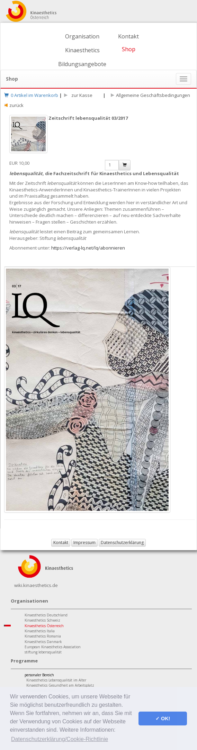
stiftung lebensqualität (43, 652)
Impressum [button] (84, 542)
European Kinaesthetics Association (53, 646)
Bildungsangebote (82, 64)
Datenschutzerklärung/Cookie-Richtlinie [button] (59, 739)
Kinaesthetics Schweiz (42, 620)
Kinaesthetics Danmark (43, 641)
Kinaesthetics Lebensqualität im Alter (56, 680)
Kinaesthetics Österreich (44, 625)
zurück (16, 105)
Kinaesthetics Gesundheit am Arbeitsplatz (60, 685)
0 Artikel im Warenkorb (31, 95)
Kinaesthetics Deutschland (46, 615)
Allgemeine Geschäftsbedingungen (153, 95)
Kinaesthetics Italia (40, 631)
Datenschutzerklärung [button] (122, 542)
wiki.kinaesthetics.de (36, 585)
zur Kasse (80, 95)
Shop (128, 49)
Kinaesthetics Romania (43, 636)
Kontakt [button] (60, 542)
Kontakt (128, 36)
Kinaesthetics (82, 50)
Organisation (82, 36)
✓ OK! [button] (162, 718)
